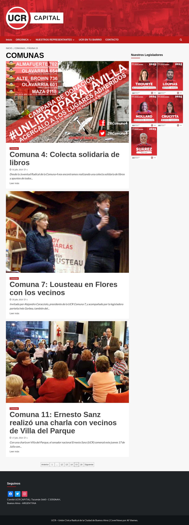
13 (67, 464)
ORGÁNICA (24, 39)
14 (71, 464)
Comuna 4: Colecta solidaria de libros (65, 158)
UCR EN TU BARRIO (90, 39)
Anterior (45, 464)
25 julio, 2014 (17, 300)
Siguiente (89, 464)
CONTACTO (112, 39)
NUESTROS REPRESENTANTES (55, 39)
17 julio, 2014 (17, 438)
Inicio (9, 39)
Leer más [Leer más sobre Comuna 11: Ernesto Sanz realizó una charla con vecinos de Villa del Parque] (14, 451)
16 (81, 464)
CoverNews (116, 520)
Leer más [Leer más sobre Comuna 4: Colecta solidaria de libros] (14, 183)
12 (62, 464)
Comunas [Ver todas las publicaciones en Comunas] (14, 148)
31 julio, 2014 (17, 170)
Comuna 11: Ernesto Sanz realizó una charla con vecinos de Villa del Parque (63, 422)
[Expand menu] (30, 40)
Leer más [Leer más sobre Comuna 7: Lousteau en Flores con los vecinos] (14, 313)
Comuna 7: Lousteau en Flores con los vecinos (64, 288)
